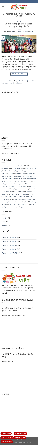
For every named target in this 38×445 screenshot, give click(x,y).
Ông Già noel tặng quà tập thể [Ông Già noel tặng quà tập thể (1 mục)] (12, 207)
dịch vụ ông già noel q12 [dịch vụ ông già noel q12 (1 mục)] (13, 194)
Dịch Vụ (19, 21)
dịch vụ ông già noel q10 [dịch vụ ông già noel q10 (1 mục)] (20, 191)
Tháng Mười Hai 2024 (10, 237)
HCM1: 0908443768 (20, 434)
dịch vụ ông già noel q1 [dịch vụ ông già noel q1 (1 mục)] (20, 183)
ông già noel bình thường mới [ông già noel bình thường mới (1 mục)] (28, 207)
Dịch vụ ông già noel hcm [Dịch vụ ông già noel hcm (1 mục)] (14, 173)
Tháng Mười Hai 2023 (10, 241)
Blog (3, 222)
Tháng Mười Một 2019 (10, 253)
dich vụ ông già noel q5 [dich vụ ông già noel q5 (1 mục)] (8, 165)
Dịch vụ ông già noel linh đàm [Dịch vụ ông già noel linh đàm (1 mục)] (28, 178)
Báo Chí (4, 218)
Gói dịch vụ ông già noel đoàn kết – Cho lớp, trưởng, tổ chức (19, 25)
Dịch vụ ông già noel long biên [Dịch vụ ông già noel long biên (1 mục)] (9, 181)
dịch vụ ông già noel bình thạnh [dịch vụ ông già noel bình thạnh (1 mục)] (20, 168)
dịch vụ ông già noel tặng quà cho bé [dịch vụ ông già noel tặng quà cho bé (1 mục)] (25, 199)
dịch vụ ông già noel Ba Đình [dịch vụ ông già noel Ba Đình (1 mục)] (21, 165)
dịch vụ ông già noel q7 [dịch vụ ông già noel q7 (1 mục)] (16, 189)
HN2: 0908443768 (7, 442)
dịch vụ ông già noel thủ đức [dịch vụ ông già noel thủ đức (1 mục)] (12, 196)
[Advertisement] (19, 115)
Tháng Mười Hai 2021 (10, 245)
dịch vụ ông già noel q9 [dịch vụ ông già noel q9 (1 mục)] (8, 191)
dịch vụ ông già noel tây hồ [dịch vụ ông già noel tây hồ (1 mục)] (9, 199)
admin (32, 32)
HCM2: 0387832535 (7, 438)
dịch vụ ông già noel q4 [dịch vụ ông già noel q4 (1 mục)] (25, 186)
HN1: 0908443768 (20, 438)
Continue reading (19, 74)
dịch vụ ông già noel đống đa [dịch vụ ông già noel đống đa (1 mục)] (25, 202)
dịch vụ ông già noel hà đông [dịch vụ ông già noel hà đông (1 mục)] (12, 178)
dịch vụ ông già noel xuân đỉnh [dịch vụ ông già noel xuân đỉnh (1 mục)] (10, 202)
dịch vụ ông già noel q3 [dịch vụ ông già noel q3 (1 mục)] (12, 186)
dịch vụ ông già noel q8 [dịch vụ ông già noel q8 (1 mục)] (28, 189)
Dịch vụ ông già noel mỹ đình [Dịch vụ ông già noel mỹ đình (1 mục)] (25, 181)
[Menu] (3, 6)
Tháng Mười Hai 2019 (10, 249)
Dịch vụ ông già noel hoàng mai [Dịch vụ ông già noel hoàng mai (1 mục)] (12, 176)
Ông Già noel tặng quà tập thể (13, 83)
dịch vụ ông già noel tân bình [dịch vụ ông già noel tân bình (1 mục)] (27, 196)
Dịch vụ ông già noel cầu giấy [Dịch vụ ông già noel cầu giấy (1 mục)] (18, 171)
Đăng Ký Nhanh (6, 434)
